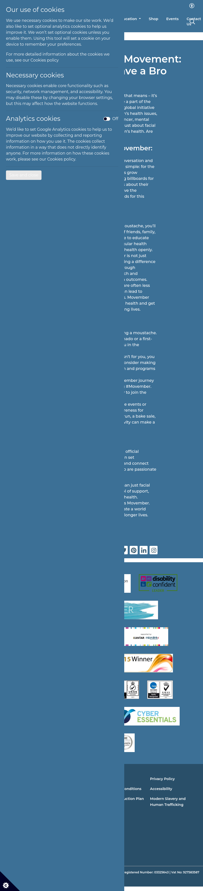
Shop (153, 19)
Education (128, 19)
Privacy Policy (162, 779)
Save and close (23, 175)
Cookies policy (45, 60)
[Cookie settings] (10, 881)
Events (172, 19)
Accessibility (161, 789)
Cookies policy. (61, 159)
